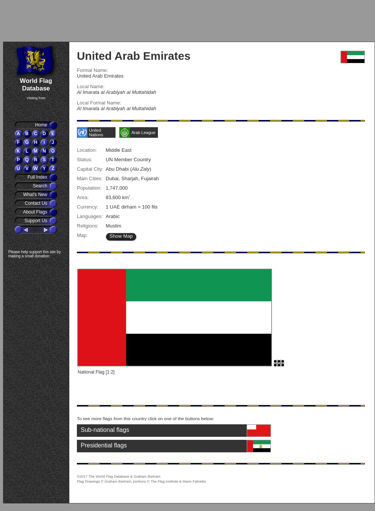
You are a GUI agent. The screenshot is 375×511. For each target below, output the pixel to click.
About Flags (35, 212)
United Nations (96, 132)
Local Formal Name (98, 103)
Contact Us (36, 203)
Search (40, 186)
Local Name (90, 86)
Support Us (36, 220)
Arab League (143, 132)
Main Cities (89, 178)
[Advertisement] (47, 21)
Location (86, 150)
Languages (89, 216)
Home (41, 125)
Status (84, 159)
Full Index (38, 177)
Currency (87, 207)
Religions (87, 226)
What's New (35, 194)
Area (82, 197)
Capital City (89, 169)
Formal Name (92, 70)
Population (88, 188)
